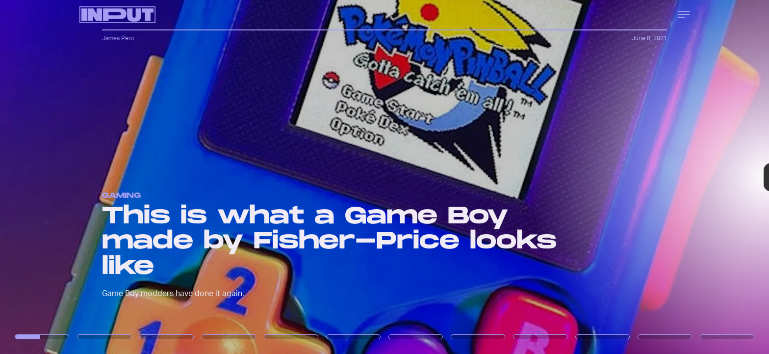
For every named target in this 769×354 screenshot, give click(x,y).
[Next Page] (511, 177)
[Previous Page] (127, 177)
